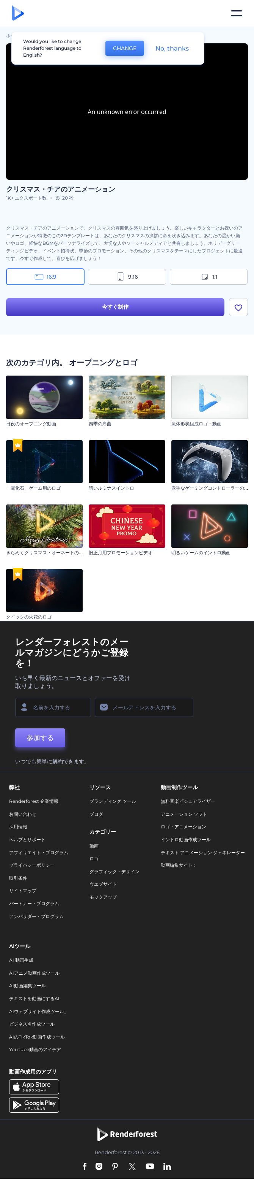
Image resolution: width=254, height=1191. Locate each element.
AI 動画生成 (21, 960)
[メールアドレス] (144, 707)
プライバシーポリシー (32, 865)
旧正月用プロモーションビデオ (120, 552)
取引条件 (18, 878)
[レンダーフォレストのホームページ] (18, 13)
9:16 (127, 276)
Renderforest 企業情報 (33, 801)
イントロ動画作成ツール (186, 839)
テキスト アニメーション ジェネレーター (203, 852)
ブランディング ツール (112, 801)
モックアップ (103, 897)
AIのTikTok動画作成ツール (37, 1037)
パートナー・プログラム (34, 903)
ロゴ (94, 858)
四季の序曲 (100, 424)
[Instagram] (99, 1167)
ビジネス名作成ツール (32, 1024)
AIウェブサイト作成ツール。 (39, 1011)
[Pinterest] (115, 1167)
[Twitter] (132, 1167)
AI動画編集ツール (27, 985)
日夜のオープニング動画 (31, 424)
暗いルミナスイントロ (111, 488)
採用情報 (18, 826)
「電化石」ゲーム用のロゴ (33, 488)
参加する (40, 738)
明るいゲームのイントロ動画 (200, 552)
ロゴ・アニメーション (183, 826)
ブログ (96, 814)
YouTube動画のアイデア (35, 1049)
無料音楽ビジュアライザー (188, 801)
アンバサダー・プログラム (36, 916)
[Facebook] (84, 1167)
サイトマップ (22, 890)
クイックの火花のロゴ (29, 617)
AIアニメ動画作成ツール (34, 973)
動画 (94, 846)
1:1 (208, 276)
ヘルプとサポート (27, 839)
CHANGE (124, 48)
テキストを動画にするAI (34, 998)
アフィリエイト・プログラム (38, 852)
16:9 (45, 276)
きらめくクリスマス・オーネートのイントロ (51, 552)
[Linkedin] (167, 1167)
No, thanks (172, 48)
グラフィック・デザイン (114, 871)
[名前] (53, 707)
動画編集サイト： (179, 865)
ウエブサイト (103, 884)
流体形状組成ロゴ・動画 (196, 424)
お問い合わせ (22, 814)
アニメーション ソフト (184, 814)
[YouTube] (150, 1167)
